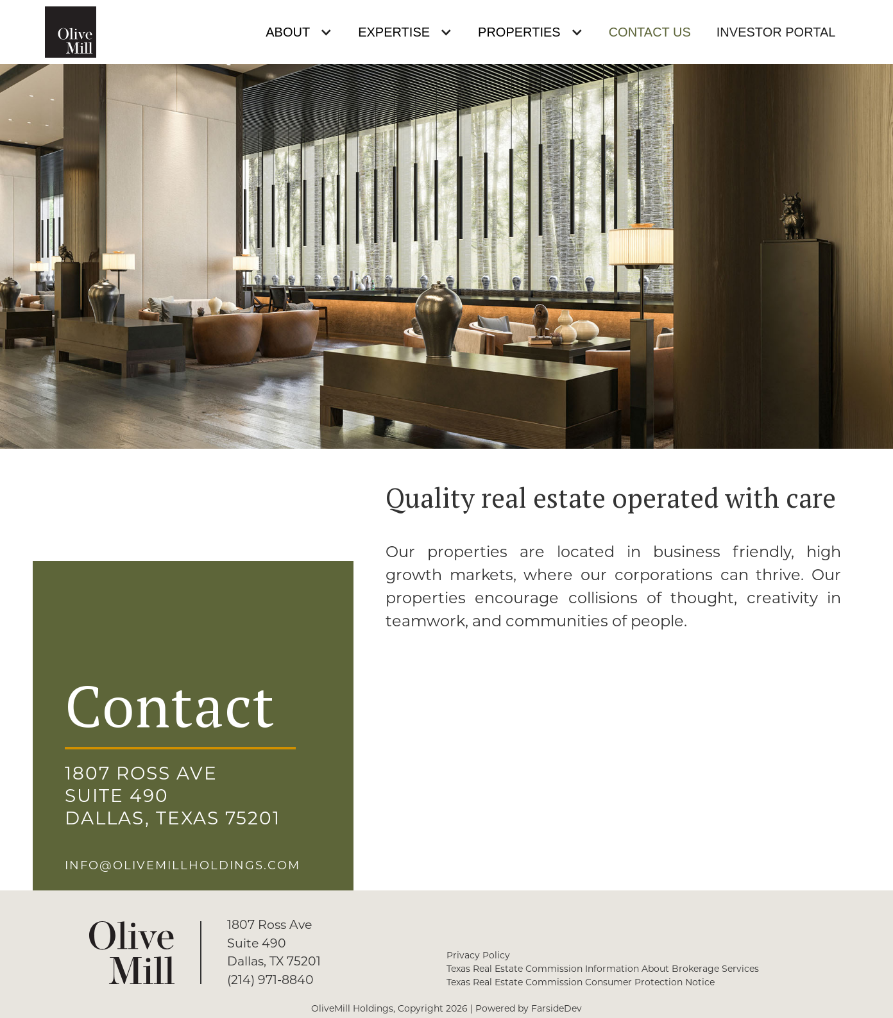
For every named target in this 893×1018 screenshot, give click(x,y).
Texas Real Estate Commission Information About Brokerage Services (602, 968)
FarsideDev (556, 1008)
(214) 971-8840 (270, 979)
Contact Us (650, 32)
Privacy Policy (478, 955)
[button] (299, 32)
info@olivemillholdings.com (182, 865)
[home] (70, 32)
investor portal (776, 32)
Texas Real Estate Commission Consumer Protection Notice (580, 982)
